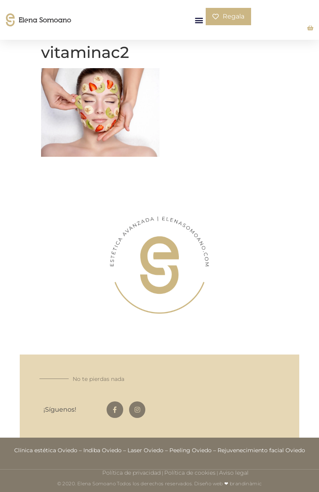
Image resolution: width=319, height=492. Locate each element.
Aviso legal (234, 472)
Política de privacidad (131, 472)
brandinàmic (246, 483)
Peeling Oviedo (190, 450)
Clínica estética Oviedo (45, 450)
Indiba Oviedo (102, 450)
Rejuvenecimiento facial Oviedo (261, 450)
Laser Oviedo (145, 450)
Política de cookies (190, 472)
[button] (199, 19)
